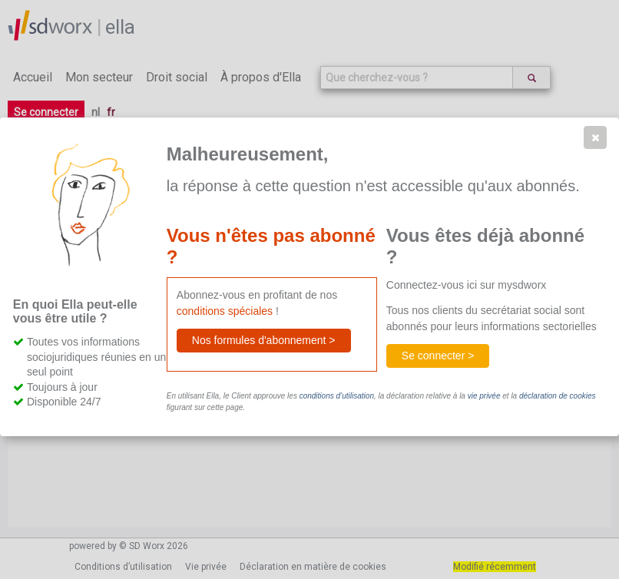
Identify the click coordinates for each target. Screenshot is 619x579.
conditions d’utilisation (337, 396)
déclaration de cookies (557, 396)
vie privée (484, 396)
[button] (595, 137)
